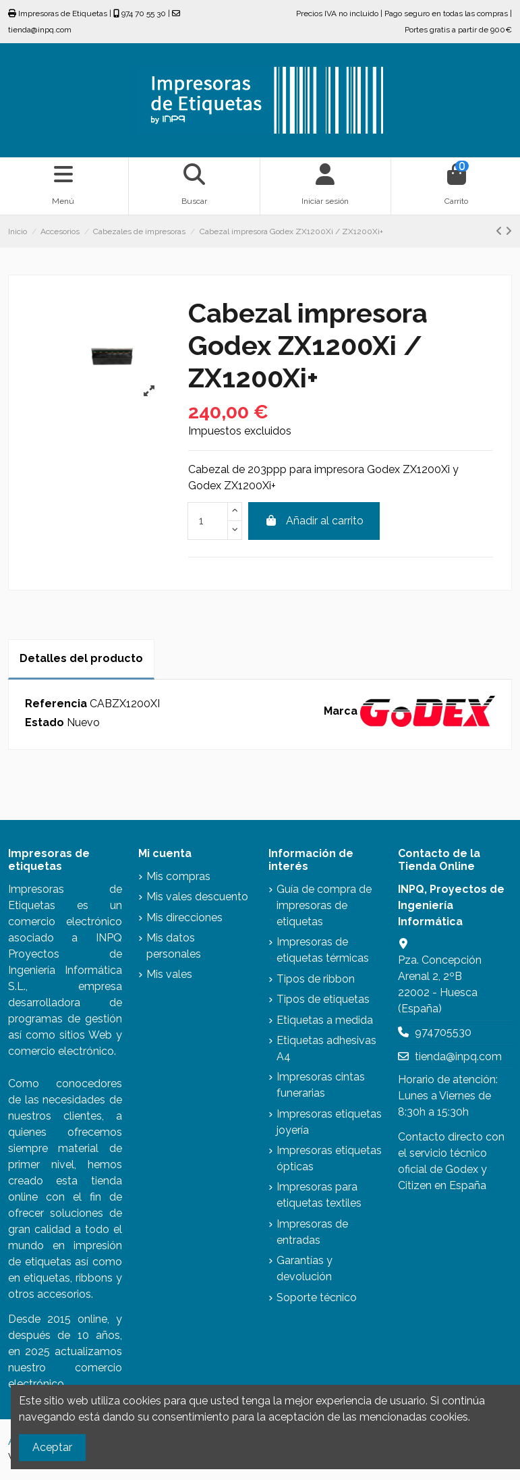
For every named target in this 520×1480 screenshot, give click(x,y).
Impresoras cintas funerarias (321, 1084)
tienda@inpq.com (458, 1056)
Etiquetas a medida (325, 1020)
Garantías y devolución (305, 1268)
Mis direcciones (184, 917)
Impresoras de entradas (312, 1231)
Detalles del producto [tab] (81, 658)
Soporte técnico (317, 1297)
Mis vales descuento (197, 896)
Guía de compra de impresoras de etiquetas (324, 905)
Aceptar (52, 1447)
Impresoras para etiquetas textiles (319, 1194)
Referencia (56, 703)
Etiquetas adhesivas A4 (326, 1048)
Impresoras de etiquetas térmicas (323, 949)
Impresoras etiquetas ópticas (329, 1158)
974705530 (443, 1032)
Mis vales (169, 974)
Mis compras (178, 876)
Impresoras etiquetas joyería (329, 1121)
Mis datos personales (173, 945)
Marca (340, 711)
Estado (44, 722)
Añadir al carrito (314, 520)
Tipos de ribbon (316, 978)
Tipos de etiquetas (323, 999)
